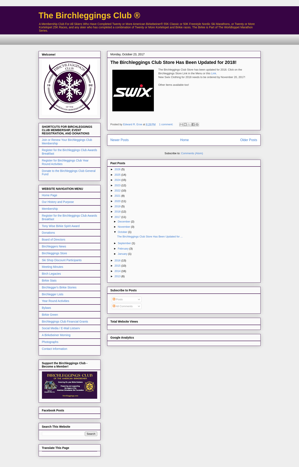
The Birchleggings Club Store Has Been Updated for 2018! (173, 62)
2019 (118, 206)
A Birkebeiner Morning (56, 335)
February (123, 248)
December (124, 221)
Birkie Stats (49, 280)
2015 (118, 265)
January (123, 253)
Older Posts (248, 140)
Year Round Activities (55, 301)
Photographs (50, 342)
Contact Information (54, 348)
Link (213, 73)
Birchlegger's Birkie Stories (59, 287)
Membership (50, 208)
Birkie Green (50, 314)
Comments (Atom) (192, 153)
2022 (118, 190)
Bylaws (46, 307)
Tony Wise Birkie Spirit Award (61, 226)
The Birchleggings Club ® (89, 15)
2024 (118, 179)
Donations (48, 232)
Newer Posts (119, 140)
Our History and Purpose (58, 202)
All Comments (123, 306)
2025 (118, 174)
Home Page (49, 195)
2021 (118, 195)
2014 (118, 271)
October (123, 232)
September (125, 243)
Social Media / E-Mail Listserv (61, 328)
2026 (118, 169)
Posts (118, 299)
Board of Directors (53, 239)
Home (184, 140)
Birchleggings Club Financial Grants (65, 321)
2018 (118, 211)
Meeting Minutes (52, 266)
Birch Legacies (51, 273)
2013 (118, 276)
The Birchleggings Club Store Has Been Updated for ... (150, 236)
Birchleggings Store (54, 253)
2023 (118, 185)
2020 (118, 201)
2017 (118, 217)
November (124, 226)
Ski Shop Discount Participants (62, 260)
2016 (118, 260)
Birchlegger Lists (53, 294)
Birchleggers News (54, 246)
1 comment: (166, 124)
